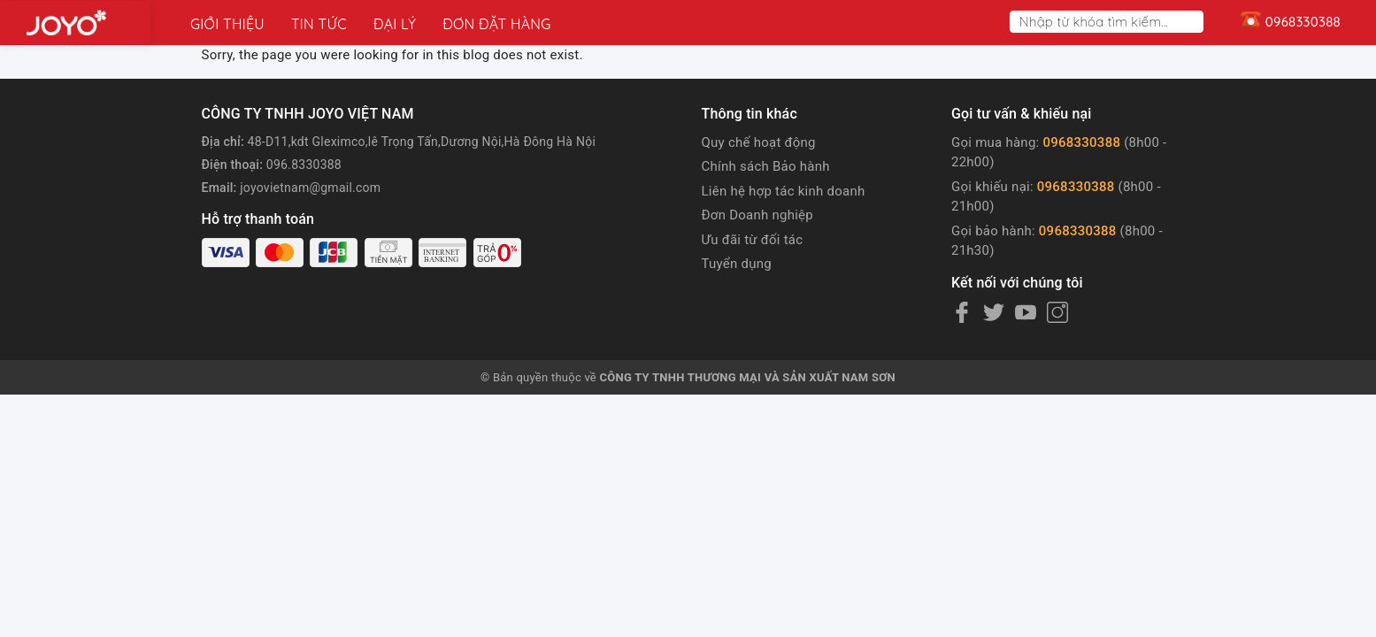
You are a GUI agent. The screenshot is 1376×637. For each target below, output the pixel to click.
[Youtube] (1025, 312)
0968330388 (1081, 142)
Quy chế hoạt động (759, 142)
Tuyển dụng (737, 264)
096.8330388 (304, 164)
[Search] (1194, 22)
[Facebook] (961, 312)
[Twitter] (993, 312)
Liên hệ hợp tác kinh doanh (783, 191)
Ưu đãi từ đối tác (752, 240)
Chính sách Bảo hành (766, 166)
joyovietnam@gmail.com (310, 187)
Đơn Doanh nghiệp (757, 215)
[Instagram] (1057, 312)
